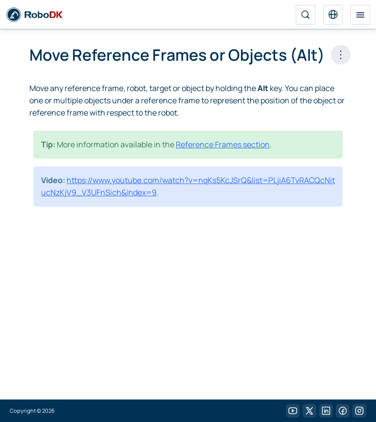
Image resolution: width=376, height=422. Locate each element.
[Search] (305, 14)
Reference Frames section (223, 144)
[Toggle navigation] (360, 14)
